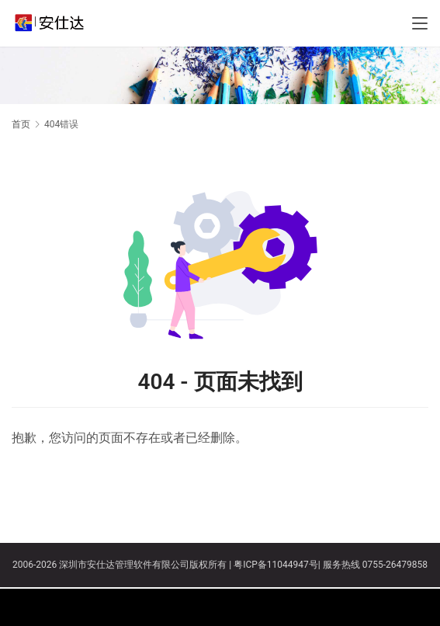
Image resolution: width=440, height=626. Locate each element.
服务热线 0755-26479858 (374, 564)
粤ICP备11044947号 (276, 564)
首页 (21, 124)
